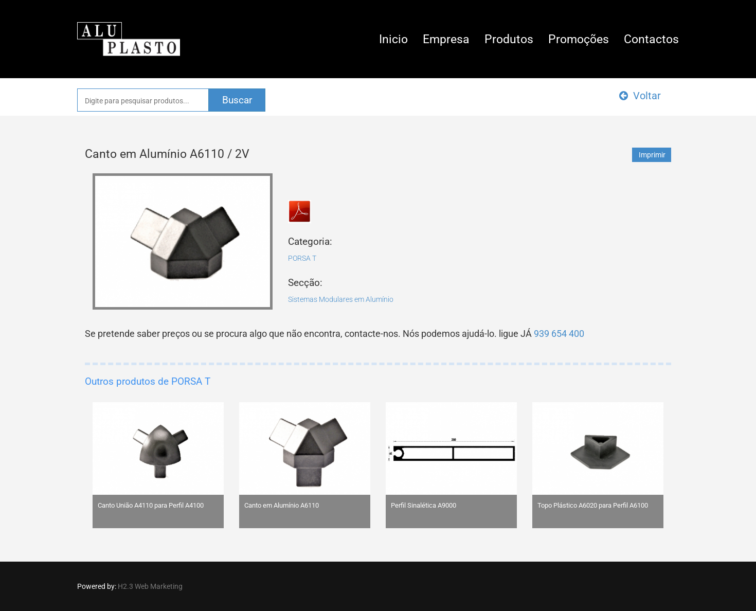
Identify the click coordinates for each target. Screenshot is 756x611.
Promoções (578, 39)
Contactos (651, 39)
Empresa (446, 39)
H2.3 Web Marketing (150, 586)
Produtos (508, 39)
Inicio (393, 39)
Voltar (640, 95)
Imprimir (652, 155)
